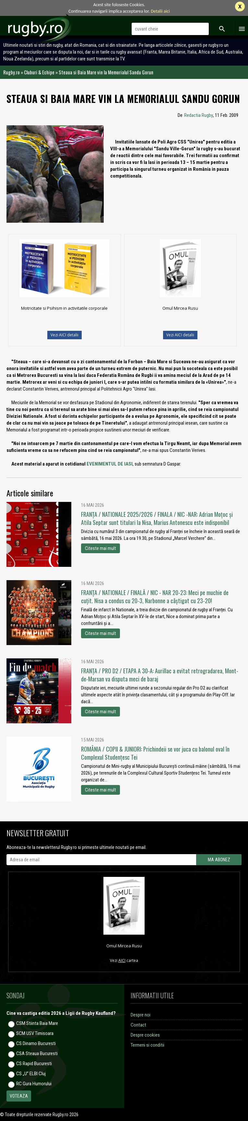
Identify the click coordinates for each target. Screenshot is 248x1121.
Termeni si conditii (147, 1045)
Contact (138, 1025)
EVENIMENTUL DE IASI (110, 464)
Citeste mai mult (100, 548)
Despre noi (140, 1015)
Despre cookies (145, 1035)
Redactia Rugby (198, 115)
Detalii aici (160, 11)
